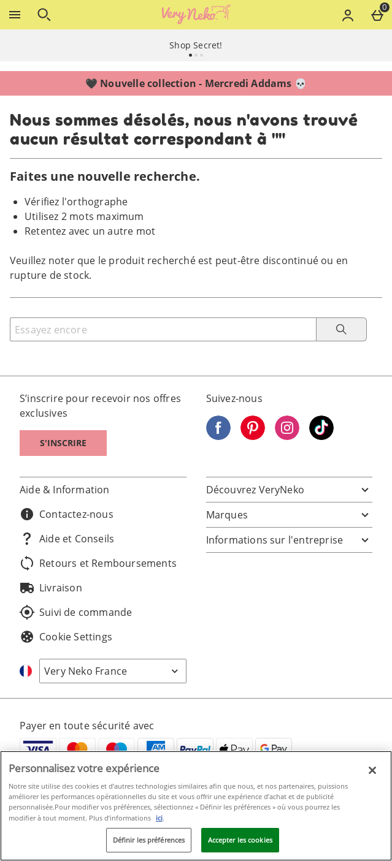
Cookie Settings (66, 636)
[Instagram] (287, 436)
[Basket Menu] (377, 14)
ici (159, 817)
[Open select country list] (112, 671)
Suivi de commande (76, 612)
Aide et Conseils (67, 538)
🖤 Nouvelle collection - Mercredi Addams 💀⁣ (196, 83)
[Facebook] (218, 436)
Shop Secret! (195, 45)
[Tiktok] (321, 436)
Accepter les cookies (240, 839)
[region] (196, 806)
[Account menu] (348, 14)
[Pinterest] (252, 436)
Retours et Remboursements (98, 563)
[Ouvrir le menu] (14, 14)
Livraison (51, 587)
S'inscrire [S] (63, 443)
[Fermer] (372, 770)
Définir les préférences (149, 839)
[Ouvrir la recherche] (44, 14)
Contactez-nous (66, 514)
